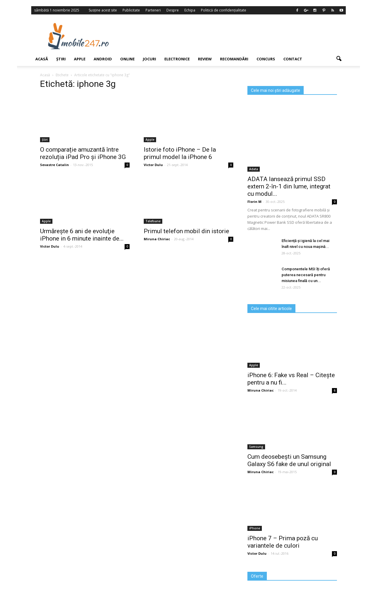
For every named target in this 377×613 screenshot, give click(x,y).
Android (103, 59)
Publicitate (131, 10)
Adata (253, 169)
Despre (172, 10)
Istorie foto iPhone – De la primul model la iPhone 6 (180, 153)
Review (205, 59)
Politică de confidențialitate (223, 10)
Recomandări (234, 59)
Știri (61, 59)
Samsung (256, 447)
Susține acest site (103, 10)
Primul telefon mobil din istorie (186, 231)
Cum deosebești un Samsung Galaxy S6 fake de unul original (289, 460)
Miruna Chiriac (157, 239)
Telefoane (153, 221)
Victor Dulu (153, 165)
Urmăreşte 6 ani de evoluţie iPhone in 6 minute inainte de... (82, 235)
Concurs (266, 59)
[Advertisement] (236, 36)
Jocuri (149, 59)
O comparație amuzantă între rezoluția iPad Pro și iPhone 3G (83, 153)
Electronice (177, 59)
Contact (292, 59)
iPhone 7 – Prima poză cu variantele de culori (282, 542)
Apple (79, 59)
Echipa (189, 10)
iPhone (254, 528)
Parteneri (153, 10)
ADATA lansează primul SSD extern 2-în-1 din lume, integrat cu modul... (288, 186)
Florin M (254, 201)
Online (127, 59)
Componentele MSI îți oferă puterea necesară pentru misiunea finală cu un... (306, 275)
